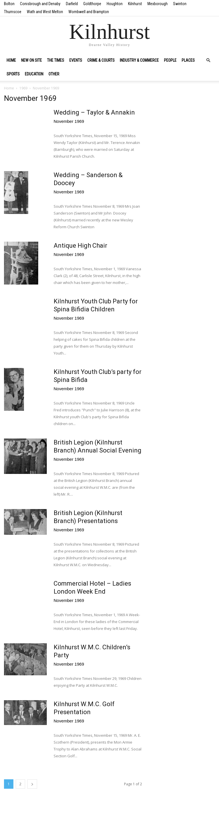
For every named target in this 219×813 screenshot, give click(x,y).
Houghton (115, 3)
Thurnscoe (12, 11)
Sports (13, 74)
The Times (55, 60)
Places (188, 60)
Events (75, 60)
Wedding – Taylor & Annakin (94, 112)
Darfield (72, 3)
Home (11, 60)
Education (34, 74)
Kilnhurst (135, 3)
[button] (208, 60)
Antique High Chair (80, 245)
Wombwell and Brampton (88, 11)
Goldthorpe (92, 3)
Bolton (9, 3)
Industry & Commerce (139, 60)
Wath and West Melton (45, 11)
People (170, 60)
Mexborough (157, 3)
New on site (31, 60)
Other (53, 74)
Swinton (179, 3)
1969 (23, 88)
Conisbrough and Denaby (40, 3)
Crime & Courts (101, 60)
